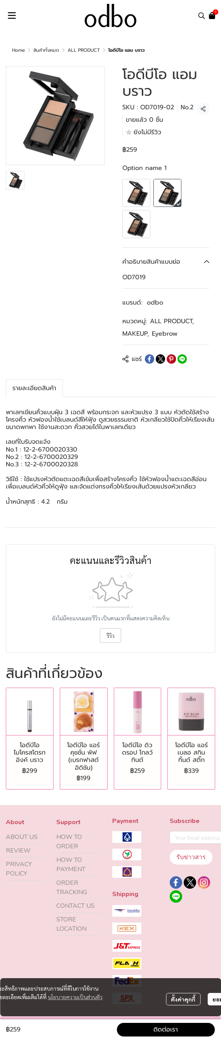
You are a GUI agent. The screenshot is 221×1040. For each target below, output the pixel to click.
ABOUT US (22, 837)
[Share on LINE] (182, 359)
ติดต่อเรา (165, 1029)
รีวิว (110, 635)
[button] (201, 15)
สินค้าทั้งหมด (46, 50)
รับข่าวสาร (191, 857)
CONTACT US (75, 906)
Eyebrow (164, 333)
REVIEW (18, 850)
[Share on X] (160, 359)
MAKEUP (135, 333)
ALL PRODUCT (84, 50)
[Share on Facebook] (149, 359)
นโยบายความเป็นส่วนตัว (75, 996)
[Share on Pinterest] (171, 359)
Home (18, 50)
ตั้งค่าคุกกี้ (183, 999)
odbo (155, 302)
